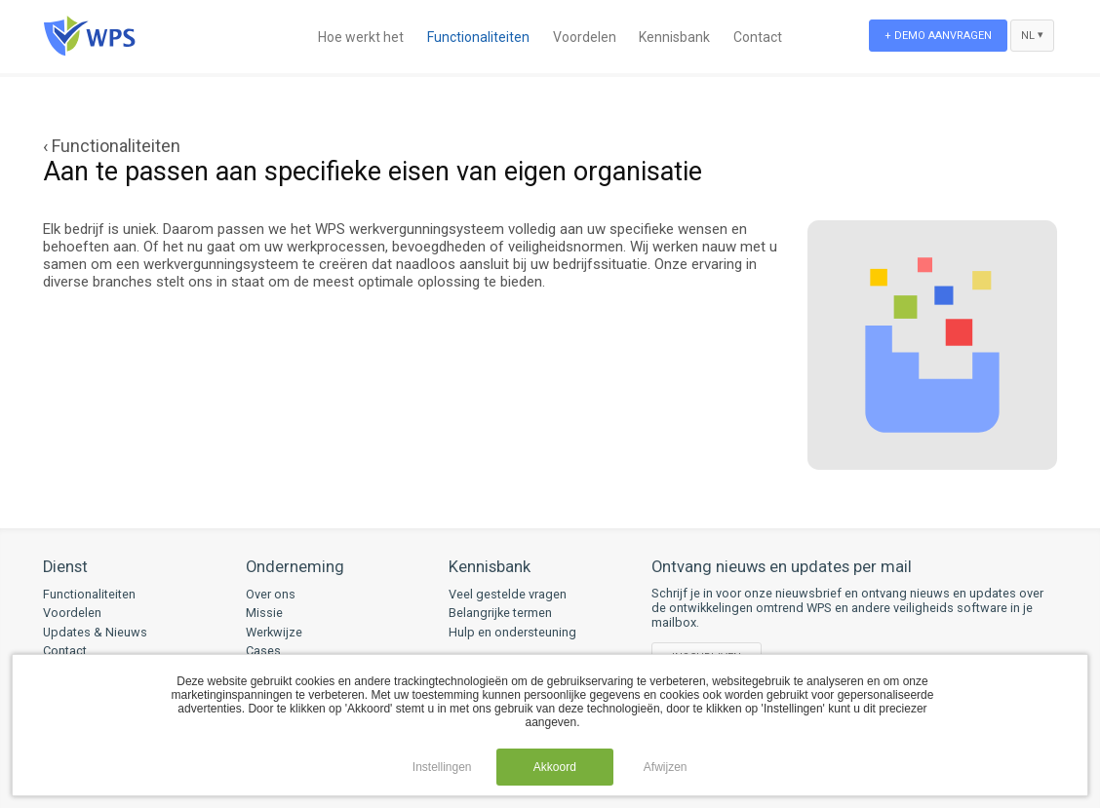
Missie (264, 612)
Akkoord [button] (554, 767)
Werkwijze (274, 632)
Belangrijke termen (500, 612)
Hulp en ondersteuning (512, 632)
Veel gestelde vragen (508, 594)
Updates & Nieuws (95, 632)
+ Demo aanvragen (938, 35)
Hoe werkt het (361, 37)
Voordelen (584, 37)
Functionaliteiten (478, 37)
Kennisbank (674, 37)
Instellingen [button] (442, 767)
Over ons (270, 594)
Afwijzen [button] (666, 767)
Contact (757, 37)
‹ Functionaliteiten (111, 145)
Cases (263, 650)
